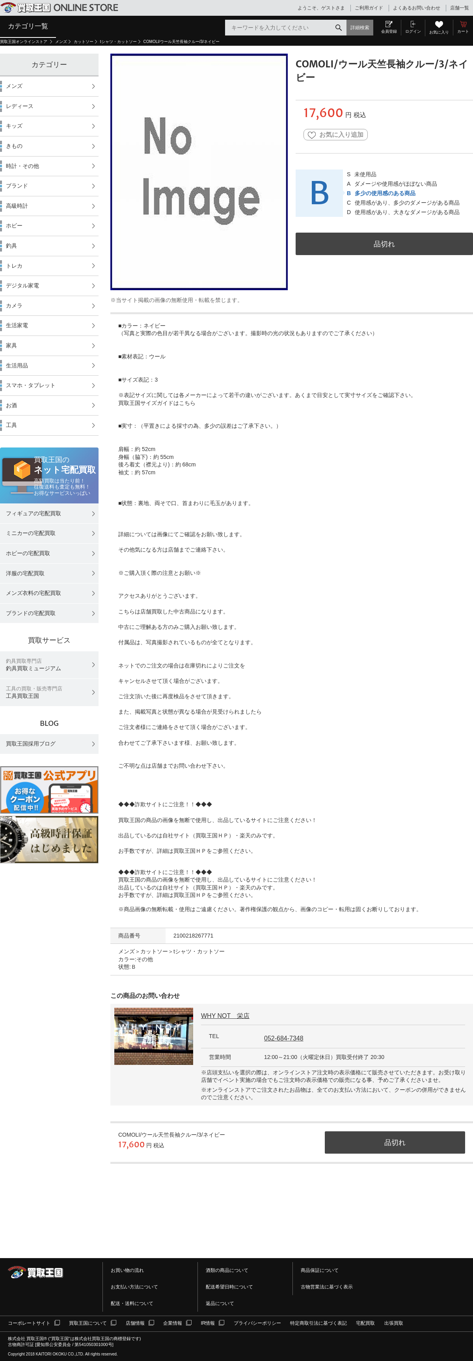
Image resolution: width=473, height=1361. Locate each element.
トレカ (14, 266)
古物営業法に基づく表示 (327, 1287)
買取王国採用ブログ (31, 743)
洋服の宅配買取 (25, 573)
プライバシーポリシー (257, 1323)
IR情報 (208, 1323)
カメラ (14, 305)
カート (463, 31)
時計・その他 (22, 166)
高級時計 (17, 206)
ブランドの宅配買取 (31, 613)
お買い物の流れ (127, 1270)
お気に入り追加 (335, 135)
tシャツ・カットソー (118, 41)
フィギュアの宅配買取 (33, 513)
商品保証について (320, 1270)
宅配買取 (365, 1323)
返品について (220, 1303)
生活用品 (17, 365)
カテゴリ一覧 (28, 26)
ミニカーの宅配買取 (31, 533)
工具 (11, 425)
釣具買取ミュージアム (33, 665)
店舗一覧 (459, 8)
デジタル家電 (22, 285)
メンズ (61, 41)
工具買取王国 (34, 692)
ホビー (14, 225)
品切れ (384, 243)
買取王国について (88, 1323)
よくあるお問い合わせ (416, 8)
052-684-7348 (284, 1038)
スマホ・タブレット (31, 385)
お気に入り (439, 32)
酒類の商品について (227, 1270)
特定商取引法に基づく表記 (318, 1323)
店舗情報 (135, 1323)
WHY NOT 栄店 (225, 1015)
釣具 (11, 245)
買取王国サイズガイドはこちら (157, 403)
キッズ (14, 126)
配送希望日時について (229, 1287)
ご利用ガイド (369, 8)
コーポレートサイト (29, 1323)
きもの (14, 146)
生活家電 (17, 325)
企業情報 (172, 1323)
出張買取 (393, 1323)
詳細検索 (359, 27)
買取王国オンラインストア (24, 41)
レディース (20, 106)
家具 (11, 345)
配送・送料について (132, 1303)
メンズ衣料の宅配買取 (33, 593)
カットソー (83, 41)
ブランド (17, 186)
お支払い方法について (134, 1287)
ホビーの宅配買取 (28, 553)
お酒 (11, 405)
